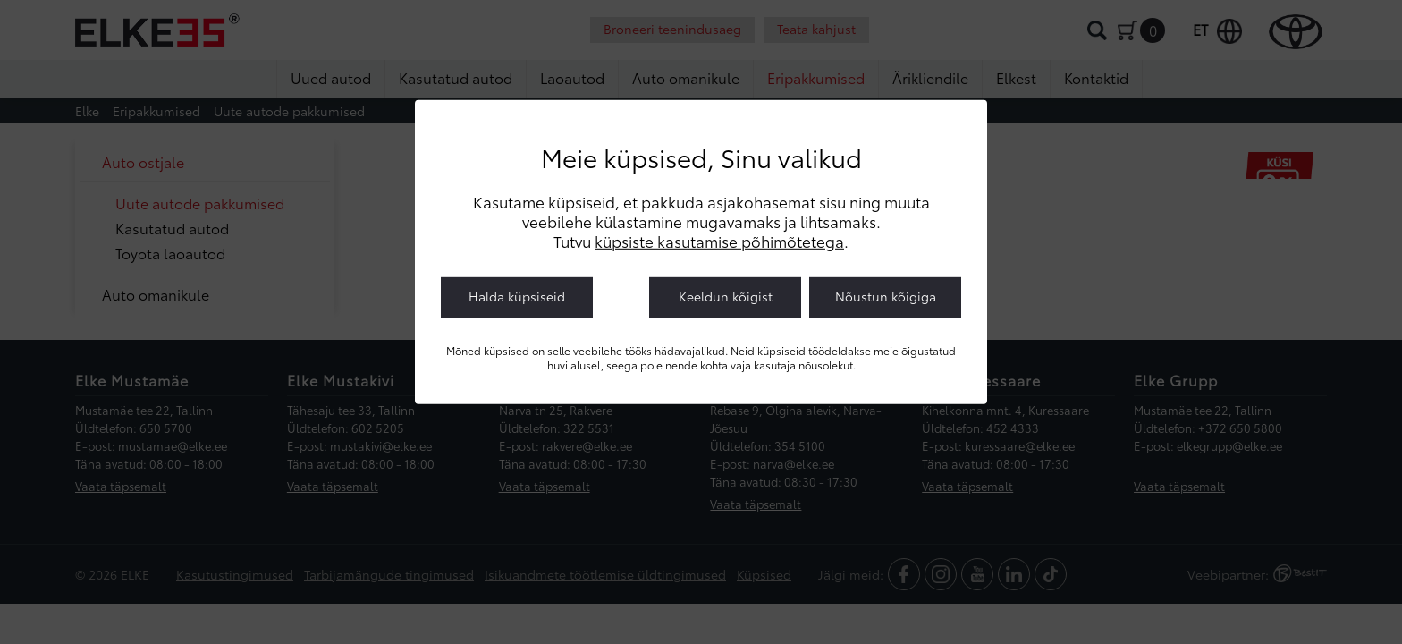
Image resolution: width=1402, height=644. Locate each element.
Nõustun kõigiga (885, 296)
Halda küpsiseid (517, 296)
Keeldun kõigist (726, 296)
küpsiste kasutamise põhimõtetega (719, 240)
